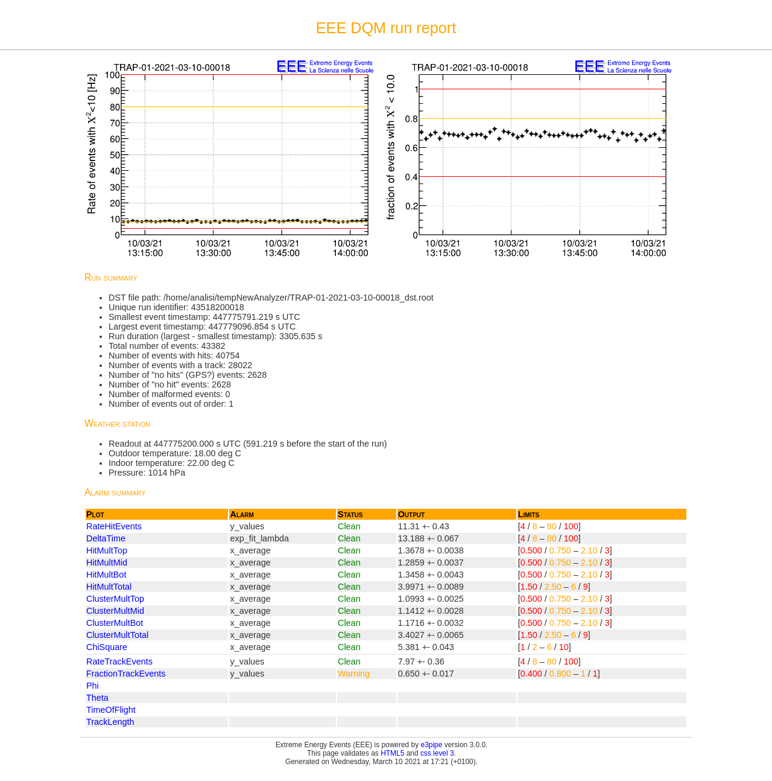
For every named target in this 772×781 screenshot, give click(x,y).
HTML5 (392, 753)
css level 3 (437, 753)
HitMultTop (106, 550)
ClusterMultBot (114, 623)
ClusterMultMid (115, 611)
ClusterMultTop (115, 599)
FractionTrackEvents (125, 673)
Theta (97, 698)
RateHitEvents (114, 526)
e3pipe (432, 745)
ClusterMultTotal (117, 635)
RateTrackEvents (119, 661)
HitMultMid (106, 562)
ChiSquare (106, 647)
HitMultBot (106, 574)
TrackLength (110, 722)
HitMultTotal (108, 586)
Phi (92, 685)
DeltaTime (105, 538)
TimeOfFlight (111, 710)
